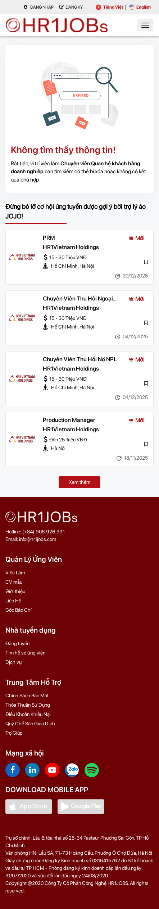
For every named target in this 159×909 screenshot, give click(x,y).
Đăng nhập (38, 7)
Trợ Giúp (14, 733)
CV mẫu (13, 582)
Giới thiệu (15, 591)
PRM (49, 237)
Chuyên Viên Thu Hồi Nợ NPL (80, 359)
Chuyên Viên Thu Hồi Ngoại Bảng (78, 299)
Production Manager (69, 420)
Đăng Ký (71, 7)
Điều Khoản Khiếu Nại (28, 714)
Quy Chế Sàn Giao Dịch (30, 723)
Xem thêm (79, 482)
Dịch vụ (13, 662)
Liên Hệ (13, 600)
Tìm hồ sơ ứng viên (25, 653)
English (140, 7)
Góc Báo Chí (18, 610)
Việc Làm (15, 572)
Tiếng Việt (109, 7)
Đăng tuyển (17, 643)
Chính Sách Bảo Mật (27, 695)
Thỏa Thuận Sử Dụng (27, 705)
